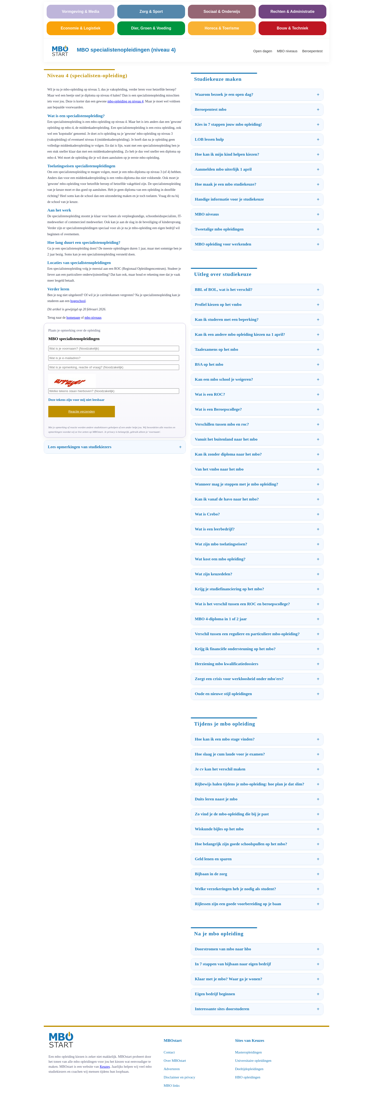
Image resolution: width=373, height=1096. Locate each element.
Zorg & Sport (151, 12)
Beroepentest (312, 51)
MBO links (172, 1085)
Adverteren (172, 1069)
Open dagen (262, 51)
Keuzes (105, 1066)
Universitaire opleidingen (253, 1060)
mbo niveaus (92, 317)
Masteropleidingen (248, 1052)
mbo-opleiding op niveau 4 (125, 101)
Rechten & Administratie (292, 12)
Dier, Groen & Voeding (151, 28)
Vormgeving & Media (80, 12)
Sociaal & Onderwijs (222, 12)
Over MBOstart (175, 1060)
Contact (169, 1052)
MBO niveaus (287, 51)
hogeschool (78, 301)
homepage (73, 317)
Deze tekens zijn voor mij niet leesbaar (76, 400)
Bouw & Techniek (292, 28)
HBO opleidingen (247, 1077)
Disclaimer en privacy (179, 1077)
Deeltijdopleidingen (249, 1069)
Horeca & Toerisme (222, 28)
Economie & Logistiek (80, 28)
